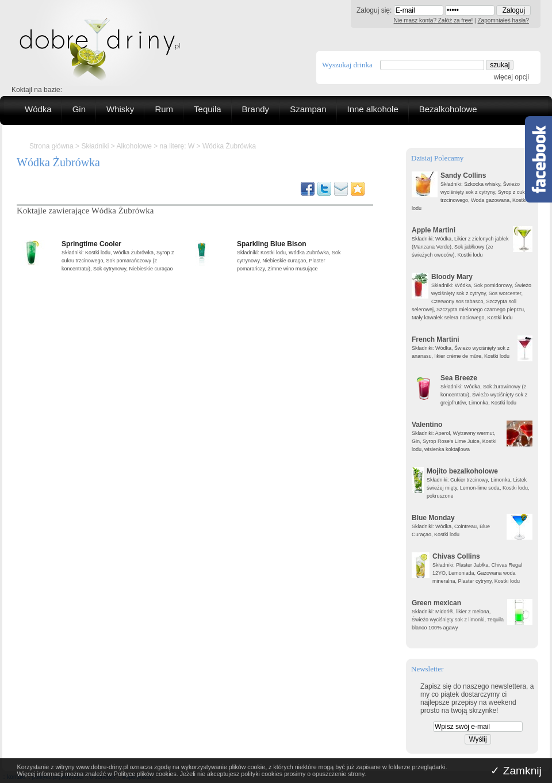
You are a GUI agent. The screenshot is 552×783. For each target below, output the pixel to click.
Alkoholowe (133, 146)
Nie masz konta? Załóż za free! (433, 20)
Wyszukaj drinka (347, 64)
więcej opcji (511, 77)
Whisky (120, 109)
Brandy (256, 109)
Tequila (207, 109)
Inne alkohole (372, 109)
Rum (164, 109)
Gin (79, 109)
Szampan (308, 109)
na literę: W (177, 146)
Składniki (95, 146)
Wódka (38, 109)
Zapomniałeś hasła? (504, 20)
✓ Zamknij (516, 771)
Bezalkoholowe (448, 109)
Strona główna (51, 146)
